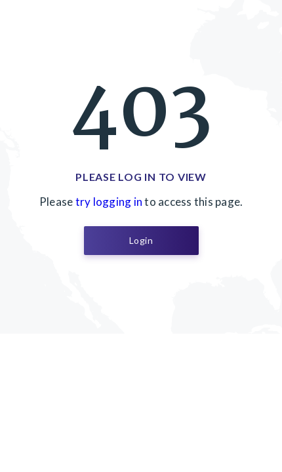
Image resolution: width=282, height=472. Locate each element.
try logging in (109, 201)
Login (141, 240)
